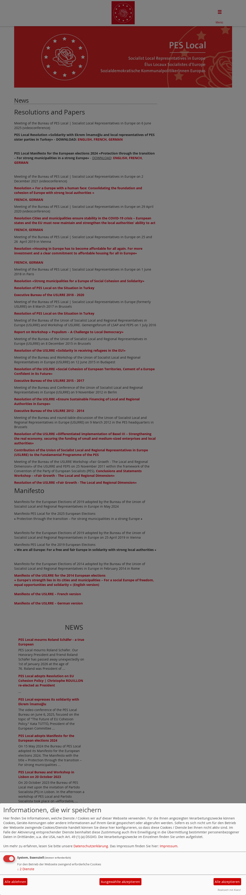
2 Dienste (25, 869)
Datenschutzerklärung (90, 846)
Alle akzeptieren (227, 881)
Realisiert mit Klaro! (229, 890)
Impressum (168, 846)
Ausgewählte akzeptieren (120, 881)
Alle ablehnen (15, 881)
